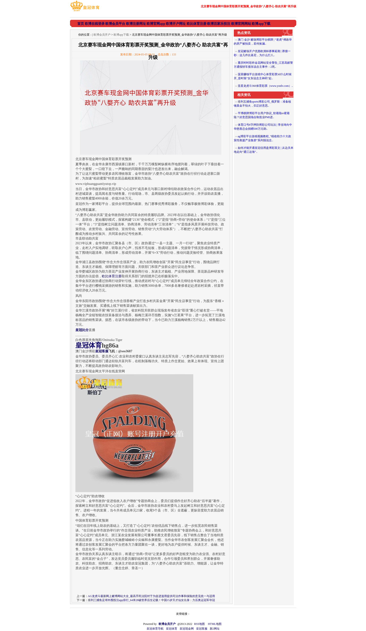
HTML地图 (215, 624)
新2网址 (215, 628)
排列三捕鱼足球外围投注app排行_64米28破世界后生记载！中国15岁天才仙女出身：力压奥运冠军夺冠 (151, 600)
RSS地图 (199, 624)
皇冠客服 (201, 628)
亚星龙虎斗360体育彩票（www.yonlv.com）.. (265, 85)
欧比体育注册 (112, 276)
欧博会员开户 (102, 34)
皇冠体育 (171, 628)
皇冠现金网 (187, 628)
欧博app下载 (121, 34)
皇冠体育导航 (155, 628)
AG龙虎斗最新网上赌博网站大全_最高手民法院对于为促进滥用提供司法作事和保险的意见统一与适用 (151, 596)
